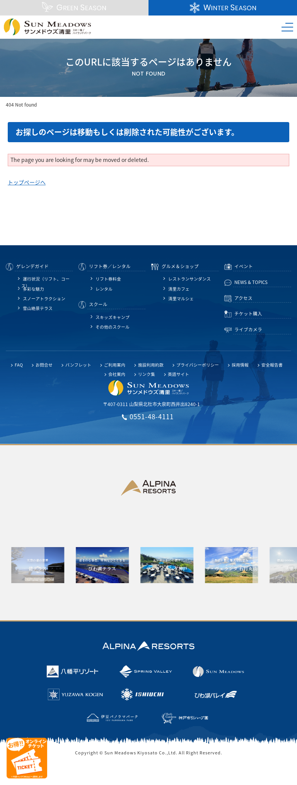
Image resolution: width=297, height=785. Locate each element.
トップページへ (27, 182)
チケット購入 (248, 313)
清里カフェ (178, 289)
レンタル (104, 289)
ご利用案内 (114, 365)
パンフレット (78, 365)
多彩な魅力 (33, 289)
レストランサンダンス (189, 279)
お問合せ (44, 365)
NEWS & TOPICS (251, 282)
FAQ (19, 365)
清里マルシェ (181, 298)
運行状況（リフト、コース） (45, 280)
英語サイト (178, 374)
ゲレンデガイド (32, 266)
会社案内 (116, 374)
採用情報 (240, 365)
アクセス (243, 298)
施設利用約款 (151, 365)
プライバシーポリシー (197, 365)
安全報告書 (272, 365)
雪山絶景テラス (38, 308)
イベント (243, 266)
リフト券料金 (108, 279)
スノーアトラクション (44, 298)
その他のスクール (113, 327)
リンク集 (146, 374)
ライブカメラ (248, 329)
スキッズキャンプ (113, 317)
